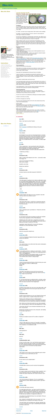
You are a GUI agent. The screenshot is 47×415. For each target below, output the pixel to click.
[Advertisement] (5, 100)
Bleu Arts (7, 5)
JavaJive (21, 124)
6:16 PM (20, 291)
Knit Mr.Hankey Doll (4, 71)
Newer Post (18, 410)
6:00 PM (20, 367)
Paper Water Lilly (4, 73)
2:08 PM (20, 227)
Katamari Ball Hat (4, 69)
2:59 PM (20, 153)
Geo (20, 119)
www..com (6, 125)
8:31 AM (20, 318)
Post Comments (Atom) (26, 413)
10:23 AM (21, 406)
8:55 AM (20, 338)
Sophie (21, 277)
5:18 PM (20, 383)
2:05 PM (20, 348)
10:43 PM (21, 142)
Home (31, 410)
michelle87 (21, 192)
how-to (20, 113)
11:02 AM (21, 123)
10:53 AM (21, 233)
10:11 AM (21, 283)
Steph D (21, 130)
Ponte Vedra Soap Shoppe (37, 58)
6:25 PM (20, 326)
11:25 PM (21, 247)
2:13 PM (20, 332)
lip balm (22, 113)
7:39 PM (20, 355)
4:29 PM (20, 361)
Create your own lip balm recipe (6, 65)
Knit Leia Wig (3, 70)
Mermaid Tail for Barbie (5, 72)
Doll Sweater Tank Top (5, 67)
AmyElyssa (21, 249)
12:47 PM (21, 258)
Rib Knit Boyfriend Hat (5, 75)
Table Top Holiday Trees (5, 77)
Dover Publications (35, 104)
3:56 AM (20, 275)
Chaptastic (24, 127)
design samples (40, 105)
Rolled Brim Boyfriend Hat (5, 76)
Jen (20, 314)
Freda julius (22, 269)
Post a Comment (19, 408)
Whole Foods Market (30, 62)
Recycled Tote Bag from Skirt (6, 74)
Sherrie (21, 207)
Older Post (44, 410)
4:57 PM (20, 168)
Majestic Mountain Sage (22, 59)
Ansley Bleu (22, 235)
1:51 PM (20, 375)
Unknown (21, 385)
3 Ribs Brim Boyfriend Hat (5, 64)
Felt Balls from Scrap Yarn (5, 68)
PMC (38, 110)
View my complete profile (5, 59)
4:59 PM (20, 176)
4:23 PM (20, 240)
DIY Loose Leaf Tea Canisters (6, 66)
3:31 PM (20, 267)
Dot (20, 144)
